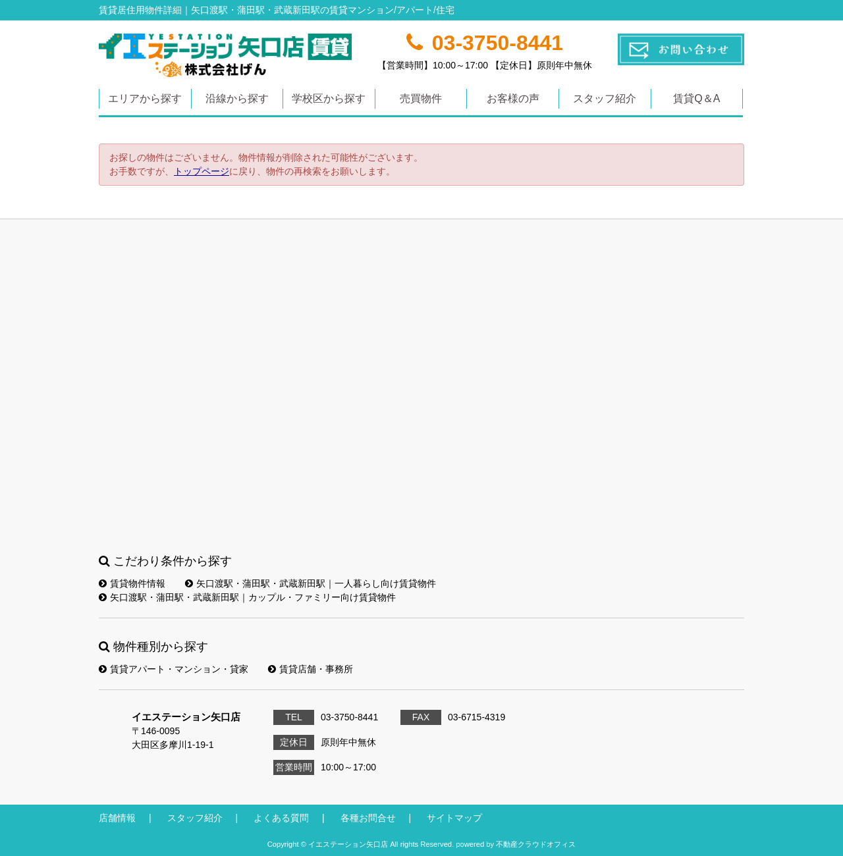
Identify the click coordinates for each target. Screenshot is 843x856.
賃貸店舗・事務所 (310, 669)
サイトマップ (454, 818)
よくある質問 (281, 818)
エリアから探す (145, 98)
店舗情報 (117, 818)
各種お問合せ (368, 818)
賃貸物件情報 (132, 583)
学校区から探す (329, 98)
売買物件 (421, 98)
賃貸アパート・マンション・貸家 (173, 669)
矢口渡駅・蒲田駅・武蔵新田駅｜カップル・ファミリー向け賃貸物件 (247, 597)
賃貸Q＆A (696, 98)
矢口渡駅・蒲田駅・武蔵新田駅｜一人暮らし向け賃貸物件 (310, 583)
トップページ (201, 171)
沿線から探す (237, 98)
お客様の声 (513, 98)
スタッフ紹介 (604, 98)
